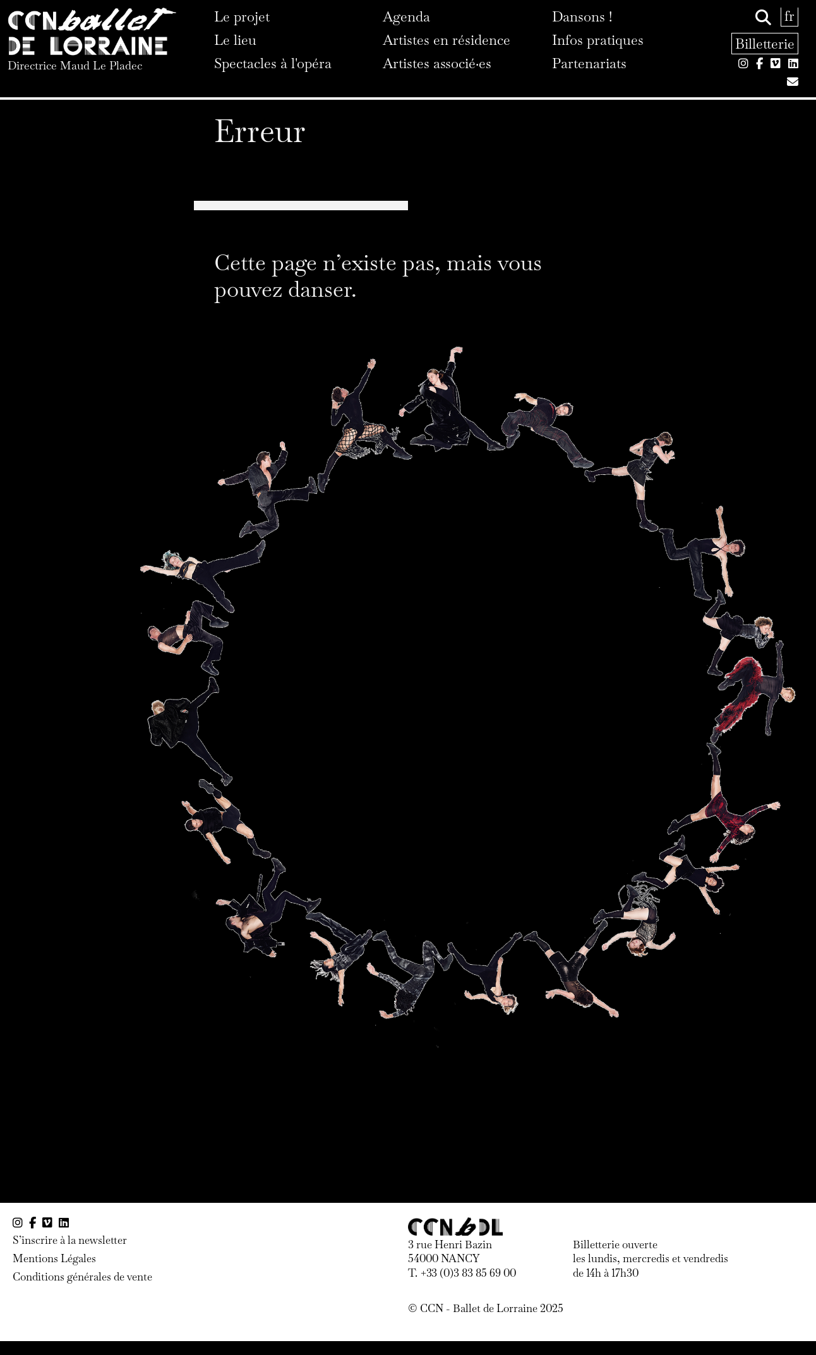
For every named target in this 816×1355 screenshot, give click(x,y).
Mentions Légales (54, 1258)
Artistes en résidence (446, 40)
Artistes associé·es (437, 63)
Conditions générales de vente (82, 1277)
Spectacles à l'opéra (273, 63)
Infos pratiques (598, 40)
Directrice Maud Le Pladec (75, 65)
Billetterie (765, 43)
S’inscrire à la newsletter (70, 1240)
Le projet (242, 16)
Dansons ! (582, 16)
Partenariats (589, 63)
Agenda (406, 16)
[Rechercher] (763, 18)
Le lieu (235, 40)
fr (789, 16)
